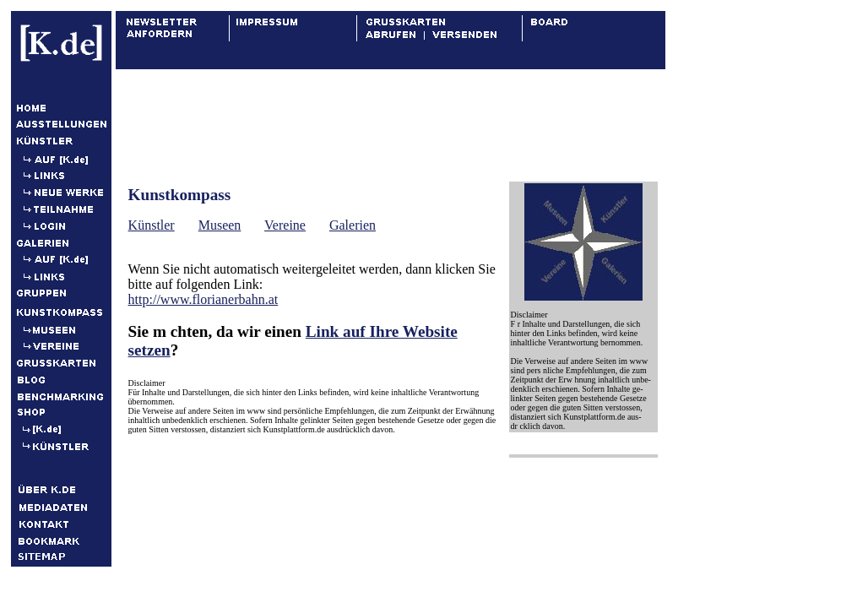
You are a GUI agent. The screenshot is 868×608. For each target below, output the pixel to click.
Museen (219, 225)
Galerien (352, 225)
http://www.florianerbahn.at (203, 299)
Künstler (151, 225)
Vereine (285, 225)
